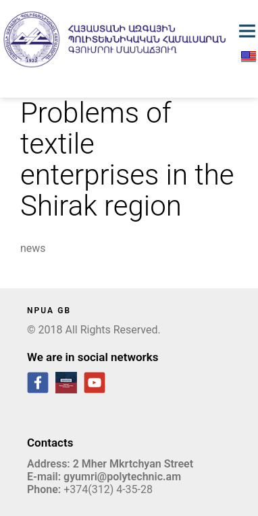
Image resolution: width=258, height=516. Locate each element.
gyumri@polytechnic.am (122, 476)
